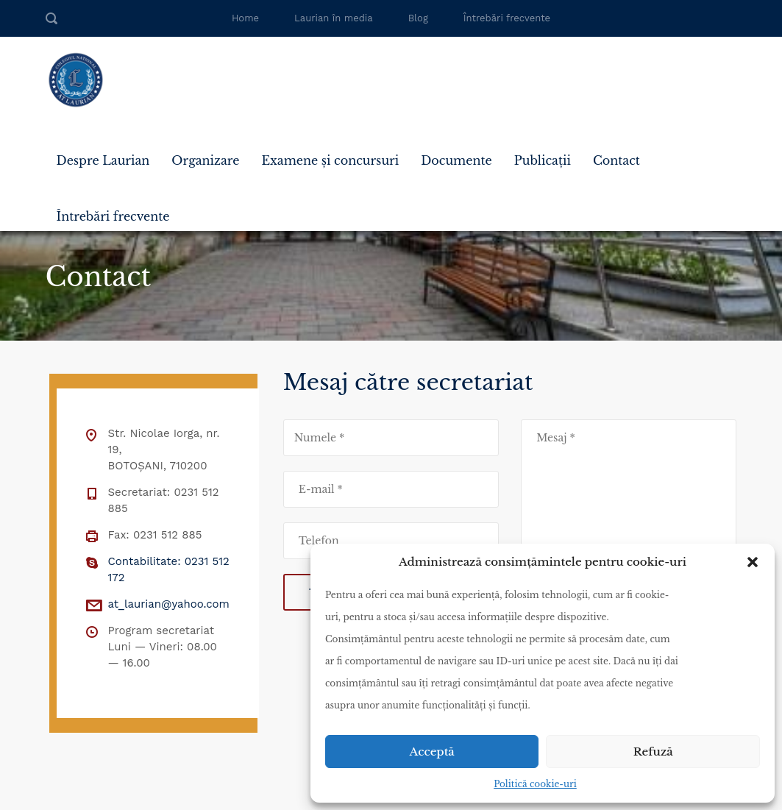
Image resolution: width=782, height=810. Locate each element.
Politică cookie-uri (535, 783)
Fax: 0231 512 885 (155, 534)
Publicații (542, 160)
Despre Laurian (103, 160)
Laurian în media (333, 18)
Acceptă (432, 752)
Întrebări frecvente (506, 18)
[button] (752, 562)
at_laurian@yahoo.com (169, 604)
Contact (616, 160)
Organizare (205, 160)
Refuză (653, 752)
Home (245, 18)
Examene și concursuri (330, 160)
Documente (456, 160)
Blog (418, 18)
